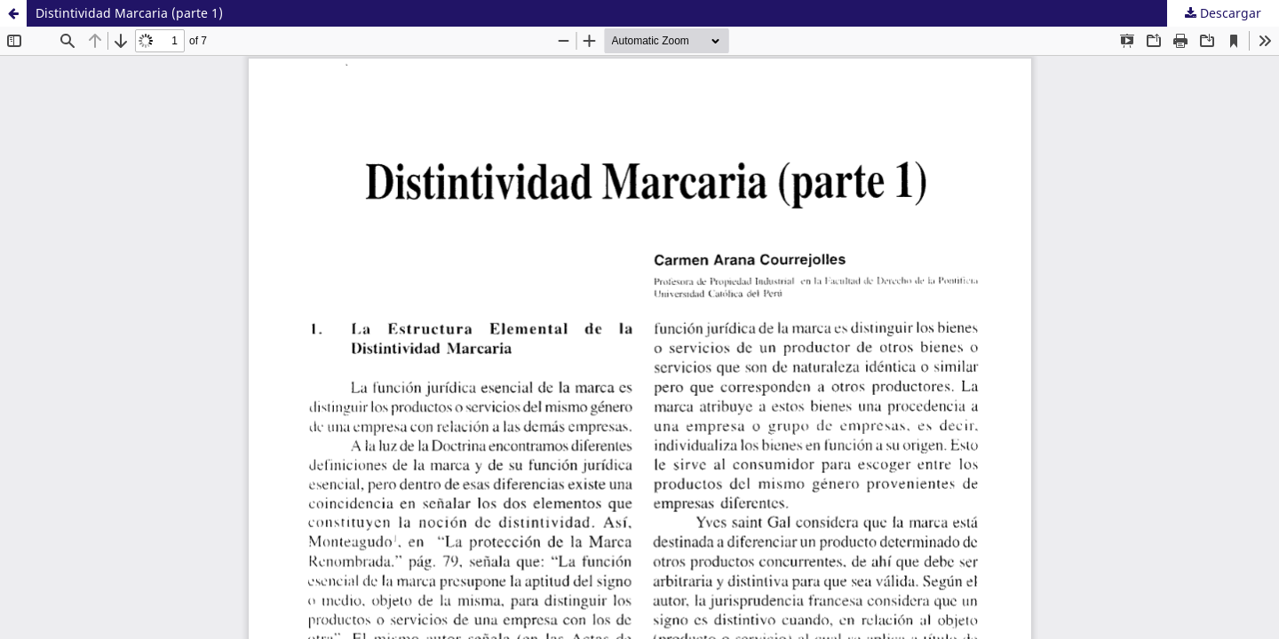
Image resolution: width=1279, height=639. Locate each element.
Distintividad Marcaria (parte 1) (129, 12)
